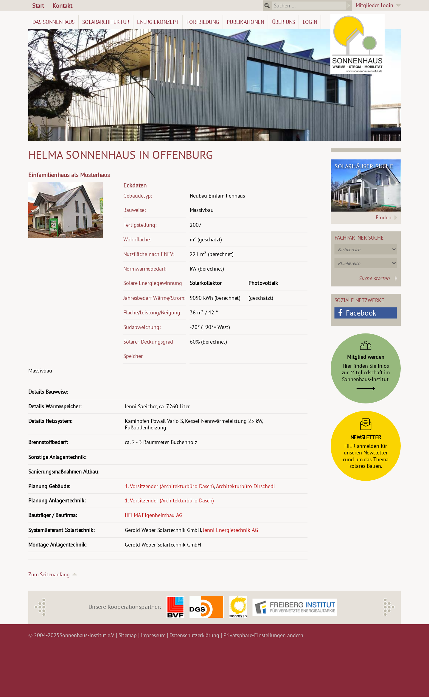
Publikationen (245, 22)
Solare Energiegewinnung (152, 283)
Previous (40, 607)
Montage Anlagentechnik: (57, 544)
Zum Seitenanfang (49, 574)
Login (310, 22)
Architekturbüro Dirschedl (245, 486)
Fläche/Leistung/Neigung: (152, 312)
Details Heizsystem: (50, 420)
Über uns (283, 22)
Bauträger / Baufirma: (52, 515)
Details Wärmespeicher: (54, 406)
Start (38, 5)
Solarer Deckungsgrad (148, 341)
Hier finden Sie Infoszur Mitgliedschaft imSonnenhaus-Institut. (366, 364)
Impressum (153, 635)
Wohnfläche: (137, 239)
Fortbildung (202, 22)
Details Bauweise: (48, 391)
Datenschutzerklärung (195, 635)
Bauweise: (134, 210)
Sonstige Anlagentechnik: (57, 457)
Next (389, 607)
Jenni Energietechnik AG (230, 530)
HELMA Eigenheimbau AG (154, 515)
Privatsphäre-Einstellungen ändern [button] (263, 635)
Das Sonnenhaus (53, 22)
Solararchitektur (105, 22)
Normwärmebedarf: (144, 268)
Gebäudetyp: (137, 195)
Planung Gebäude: (49, 486)
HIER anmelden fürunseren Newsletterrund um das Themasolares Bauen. (365, 442)
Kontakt (62, 5)
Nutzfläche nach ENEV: (148, 254)
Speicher (133, 356)
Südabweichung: (142, 327)
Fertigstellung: (139, 224)
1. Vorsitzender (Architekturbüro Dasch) (169, 486)
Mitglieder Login (374, 5)
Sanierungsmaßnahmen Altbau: (63, 471)
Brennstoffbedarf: (47, 442)
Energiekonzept (158, 22)
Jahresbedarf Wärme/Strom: (154, 297)
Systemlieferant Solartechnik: (61, 530)
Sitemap (128, 635)
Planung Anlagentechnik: (56, 500)
